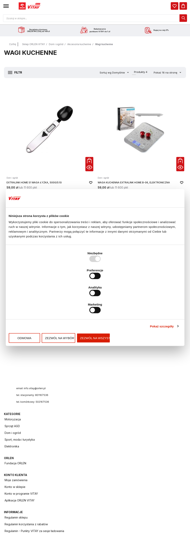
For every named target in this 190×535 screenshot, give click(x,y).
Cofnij (12, 44)
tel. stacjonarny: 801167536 (34, 352)
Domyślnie (115, 72)
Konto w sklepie (109, 387)
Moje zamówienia (110, 380)
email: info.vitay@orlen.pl (32, 345)
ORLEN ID (11, 468)
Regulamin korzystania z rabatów (26, 428)
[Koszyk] (183, 6)
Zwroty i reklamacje (17, 488)
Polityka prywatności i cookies (24, 441)
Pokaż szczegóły (162, 300)
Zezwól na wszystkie (153, 312)
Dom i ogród (56, 44)
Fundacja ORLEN (15, 380)
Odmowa (37, 312)
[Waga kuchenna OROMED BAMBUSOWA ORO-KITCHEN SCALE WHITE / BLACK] (155, 125)
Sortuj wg (102, 72)
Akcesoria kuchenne (79, 44)
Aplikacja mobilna (16, 461)
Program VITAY (14, 455)
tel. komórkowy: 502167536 (34, 359)
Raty (7, 495)
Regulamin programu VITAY (22, 448)
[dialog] (174, 6)
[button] (6, 6)
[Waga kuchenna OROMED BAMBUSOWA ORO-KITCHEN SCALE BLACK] (34, 214)
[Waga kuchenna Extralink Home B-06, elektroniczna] (95, 125)
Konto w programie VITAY (115, 394)
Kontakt (9, 475)
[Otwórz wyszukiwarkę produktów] (95, 18)
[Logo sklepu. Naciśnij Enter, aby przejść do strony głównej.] (29, 5)
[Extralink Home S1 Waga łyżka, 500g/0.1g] (34, 125)
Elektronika (106, 326)
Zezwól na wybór (95, 312)
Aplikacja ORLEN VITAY (114, 400)
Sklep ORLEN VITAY (33, 44)
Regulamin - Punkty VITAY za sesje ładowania (34, 434)
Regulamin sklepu (16, 421)
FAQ (7, 482)
